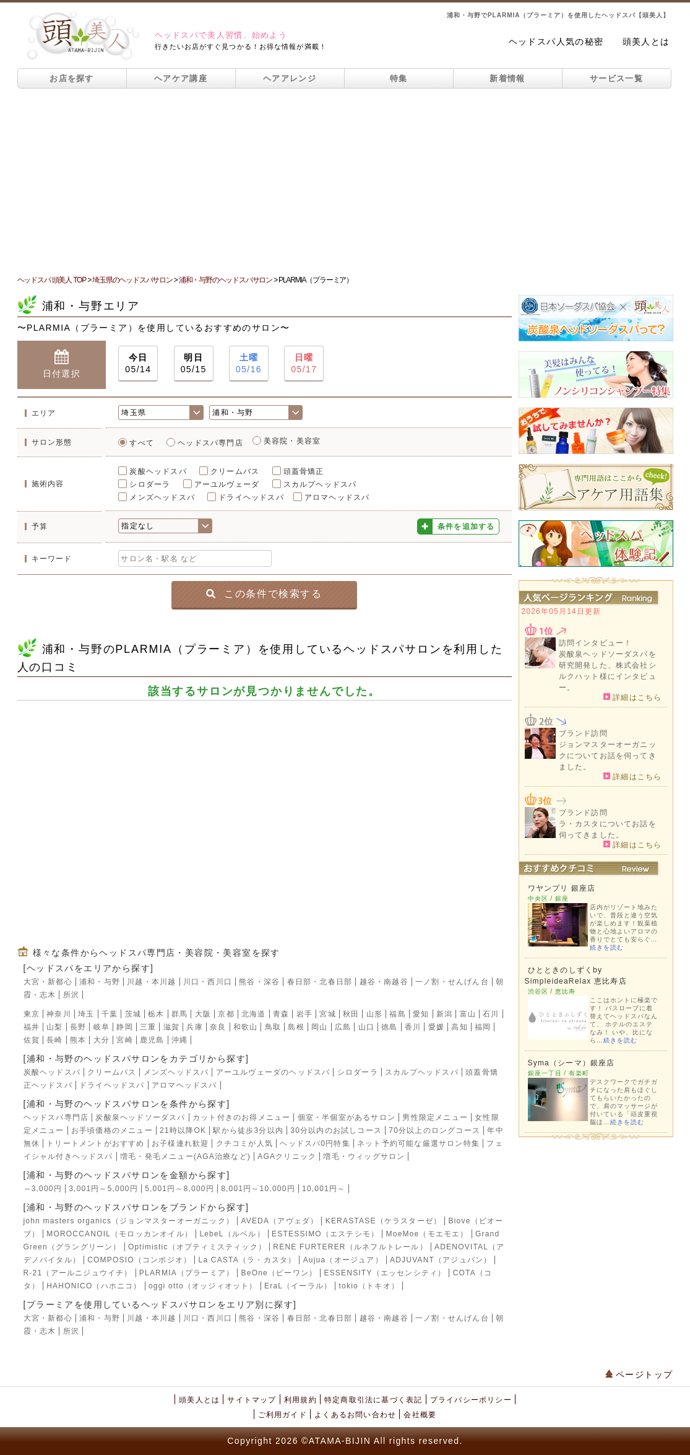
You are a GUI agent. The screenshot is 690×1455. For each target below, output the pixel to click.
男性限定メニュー (435, 1117)
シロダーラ (149, 484)
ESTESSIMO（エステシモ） (325, 1234)
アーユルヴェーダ (227, 484)
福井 (32, 1027)
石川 (491, 1014)
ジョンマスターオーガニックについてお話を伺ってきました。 (608, 755)
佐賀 (32, 1040)
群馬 (179, 1014)
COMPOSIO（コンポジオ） (139, 1260)
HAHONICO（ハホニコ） (93, 1286)
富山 (468, 1014)
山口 (366, 1027)
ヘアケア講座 (180, 78)
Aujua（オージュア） (343, 1260)
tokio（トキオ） (369, 1286)
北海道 (253, 1014)
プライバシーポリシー (471, 1400)
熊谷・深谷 (259, 981)
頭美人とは (646, 41)
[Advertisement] (345, 181)
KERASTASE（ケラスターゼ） (384, 1221)
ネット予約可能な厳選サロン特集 (418, 1143)
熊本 (78, 1040)
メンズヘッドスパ (162, 497)
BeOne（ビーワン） (279, 1273)
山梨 (54, 1027)
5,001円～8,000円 (179, 1188)
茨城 (133, 1014)
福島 (397, 1014)
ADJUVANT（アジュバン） (440, 1260)
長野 (78, 1027)
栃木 (156, 1014)
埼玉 (86, 1014)
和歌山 (245, 1027)
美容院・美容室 (292, 441)
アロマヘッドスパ (337, 497)
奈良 (218, 1027)
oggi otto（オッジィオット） (203, 1286)
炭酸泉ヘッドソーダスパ (140, 1117)
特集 (399, 78)
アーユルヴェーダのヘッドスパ (273, 1072)
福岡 (483, 1027)
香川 (413, 1027)
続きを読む (607, 947)
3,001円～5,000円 (103, 1188)
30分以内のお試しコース (336, 1130)
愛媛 (436, 1027)
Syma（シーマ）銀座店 (571, 1063)
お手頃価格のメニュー (112, 1130)
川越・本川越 (151, 981)
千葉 (109, 1014)
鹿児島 (152, 1040)
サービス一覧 (616, 78)
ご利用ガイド (282, 1414)
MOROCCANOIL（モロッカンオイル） (119, 1234)
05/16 (249, 362)
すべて (141, 443)
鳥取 (273, 1027)
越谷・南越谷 (384, 981)
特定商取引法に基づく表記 (373, 1400)
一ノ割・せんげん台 (452, 981)
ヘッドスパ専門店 (210, 443)
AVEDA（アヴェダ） (279, 1221)
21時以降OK (183, 1130)
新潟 (444, 1014)
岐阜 (101, 1027)
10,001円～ (323, 1188)
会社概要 (419, 1414)
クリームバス (234, 471)
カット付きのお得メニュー (241, 1117)
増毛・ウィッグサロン (364, 1156)
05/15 (194, 362)
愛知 (421, 1014)
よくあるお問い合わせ (355, 1414)
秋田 (351, 1014)
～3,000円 (43, 1188)
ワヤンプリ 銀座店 (562, 888)
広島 (343, 1027)
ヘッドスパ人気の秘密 (556, 41)
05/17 (304, 362)
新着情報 (507, 78)
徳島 (389, 1027)
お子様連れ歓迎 (180, 1143)
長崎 (54, 1040)
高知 (459, 1027)
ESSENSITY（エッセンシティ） (385, 1273)
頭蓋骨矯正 (303, 471)
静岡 (124, 1027)
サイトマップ (251, 1400)
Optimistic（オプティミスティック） (197, 1247)
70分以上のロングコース (434, 1130)
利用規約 (300, 1400)
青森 (281, 1014)
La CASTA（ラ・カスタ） (247, 1260)
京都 (226, 1014)
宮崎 (124, 1040)
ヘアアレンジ (289, 78)
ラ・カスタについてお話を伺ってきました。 (608, 829)
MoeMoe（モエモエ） (427, 1234)
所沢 (71, 994)
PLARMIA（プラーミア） (186, 1273)
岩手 (304, 1014)
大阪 (203, 1014)
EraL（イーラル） (298, 1286)
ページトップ (639, 1374)
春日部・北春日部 (320, 981)
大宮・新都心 (48, 981)
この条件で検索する (264, 593)
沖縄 (179, 1040)
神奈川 (58, 1014)
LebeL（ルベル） (231, 1234)
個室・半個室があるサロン (346, 1117)
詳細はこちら (632, 697)
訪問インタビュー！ (595, 643)
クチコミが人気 (244, 1143)
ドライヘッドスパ (251, 497)
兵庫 (194, 1027)
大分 (101, 1040)
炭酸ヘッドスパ (157, 471)
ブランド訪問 (583, 733)
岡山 (319, 1027)
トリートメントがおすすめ (95, 1143)
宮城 (327, 1014)
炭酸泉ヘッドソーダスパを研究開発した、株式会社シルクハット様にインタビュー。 (608, 671)
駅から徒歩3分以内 (248, 1130)
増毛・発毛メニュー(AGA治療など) (185, 1156)
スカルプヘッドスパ (320, 484)
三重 (148, 1027)
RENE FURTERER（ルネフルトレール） (350, 1247)
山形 (374, 1014)
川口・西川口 (207, 981)
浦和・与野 (99, 981)
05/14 (138, 362)
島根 (296, 1027)
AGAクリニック (286, 1156)
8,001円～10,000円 (258, 1188)
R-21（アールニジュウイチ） (78, 1273)
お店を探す (72, 78)
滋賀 (171, 1027)
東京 (32, 1014)
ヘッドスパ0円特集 (315, 1143)
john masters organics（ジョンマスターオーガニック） (129, 1221)
